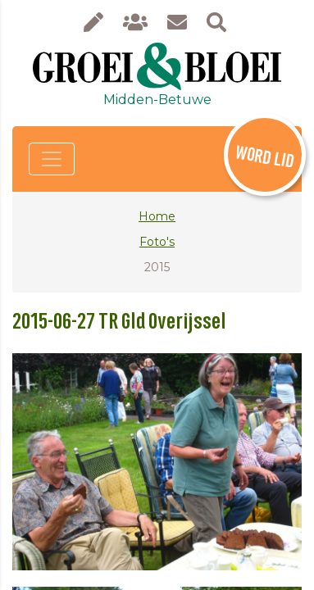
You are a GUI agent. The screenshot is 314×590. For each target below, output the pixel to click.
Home (157, 216)
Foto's (157, 241)
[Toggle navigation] (52, 159)
